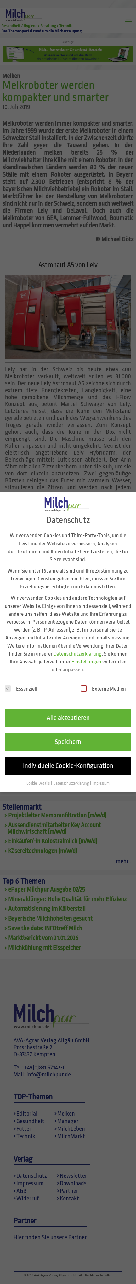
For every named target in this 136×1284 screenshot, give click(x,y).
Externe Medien (103, 680)
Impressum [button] (101, 774)
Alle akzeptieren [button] (68, 709)
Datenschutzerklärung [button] (71, 774)
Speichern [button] (68, 733)
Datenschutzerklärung (78, 645)
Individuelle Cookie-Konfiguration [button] (68, 757)
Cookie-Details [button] (38, 774)
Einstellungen (86, 653)
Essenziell (21, 680)
